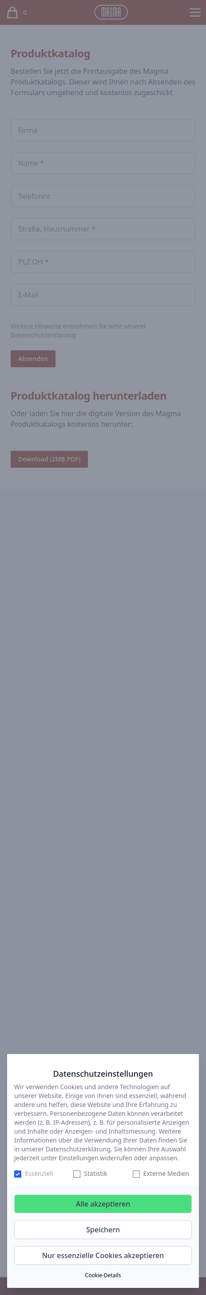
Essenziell (39, 1173)
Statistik (95, 1173)
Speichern (103, 1230)
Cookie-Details (103, 1275)
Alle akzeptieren (103, 1204)
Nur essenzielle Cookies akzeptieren (103, 1255)
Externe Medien (166, 1173)
